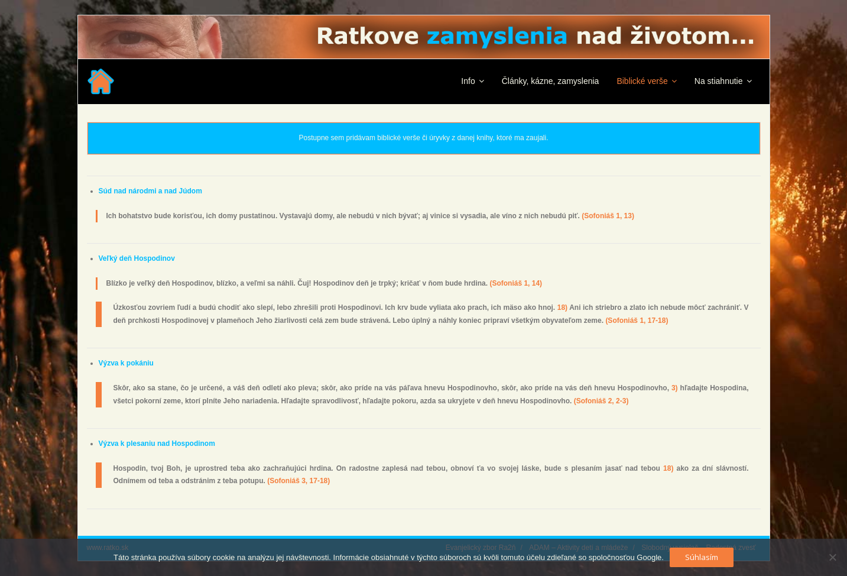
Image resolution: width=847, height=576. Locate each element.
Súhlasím (701, 557)
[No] (832, 557)
